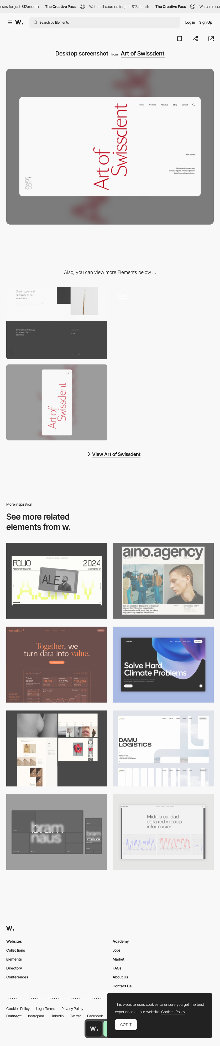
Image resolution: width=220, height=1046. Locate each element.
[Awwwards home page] (94, 1029)
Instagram (36, 1016)
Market (118, 959)
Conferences (17, 977)
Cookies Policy (18, 1008)
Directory (14, 968)
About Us (120, 977)
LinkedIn (57, 1016)
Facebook (95, 1016)
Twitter (75, 1016)
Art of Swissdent (143, 53)
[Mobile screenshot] (56, 402)
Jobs (117, 950)
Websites (14, 941)
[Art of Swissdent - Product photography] (163, 323)
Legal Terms (45, 1008)
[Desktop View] (163, 665)
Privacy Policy (72, 1008)
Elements (14, 959)
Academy (121, 941)
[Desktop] (56, 581)
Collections (15, 950)
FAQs (117, 968)
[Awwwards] (19, 22)
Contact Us (122, 986)
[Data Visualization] (163, 832)
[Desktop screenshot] (56, 748)
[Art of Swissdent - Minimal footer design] (56, 323)
